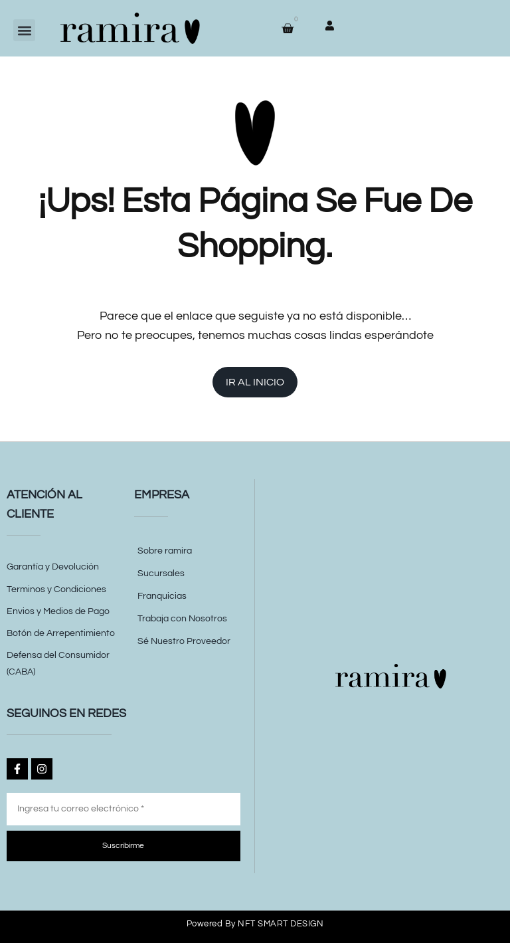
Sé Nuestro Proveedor (183, 641)
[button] (24, 30)
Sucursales (161, 573)
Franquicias (162, 596)
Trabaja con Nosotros (182, 618)
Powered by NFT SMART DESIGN (255, 923)
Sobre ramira (164, 551)
